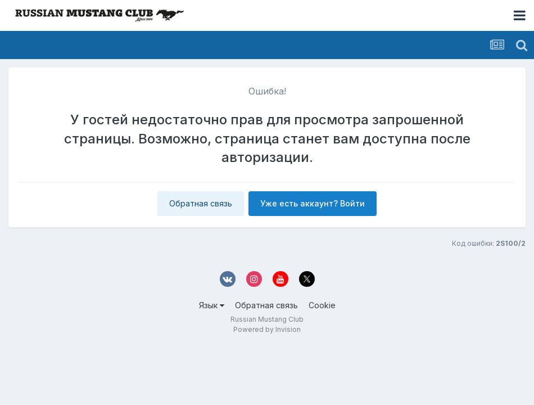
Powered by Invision (267, 329)
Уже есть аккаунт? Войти (312, 203)
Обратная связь (200, 203)
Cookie (322, 305)
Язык (211, 305)
